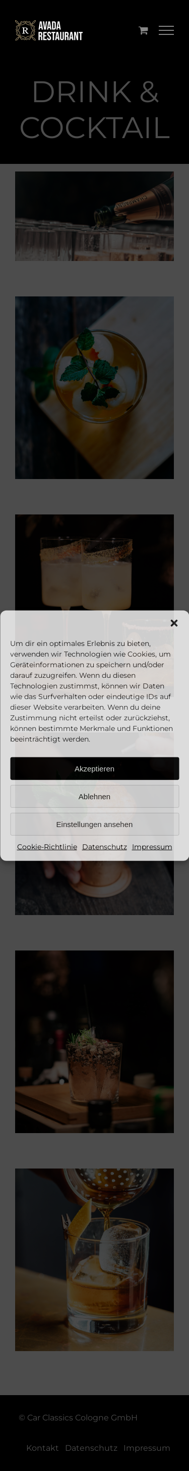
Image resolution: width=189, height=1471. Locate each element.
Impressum (152, 846)
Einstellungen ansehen (94, 823)
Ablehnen (94, 796)
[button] (174, 623)
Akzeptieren (94, 768)
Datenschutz (104, 846)
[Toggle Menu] (166, 30)
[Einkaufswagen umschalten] (143, 30)
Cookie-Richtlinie (47, 846)
